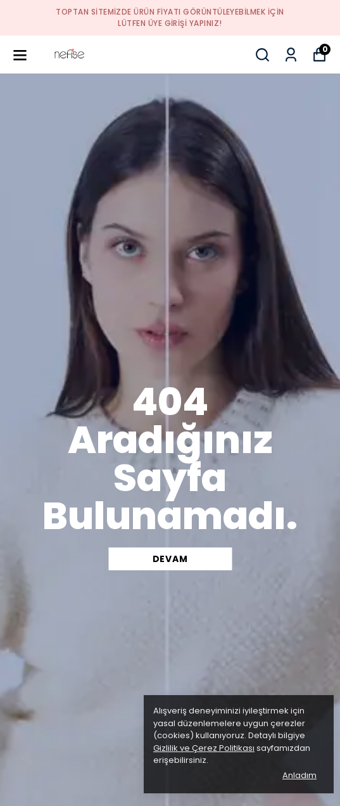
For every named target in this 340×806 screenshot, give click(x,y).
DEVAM (170, 559)
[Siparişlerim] (291, 55)
